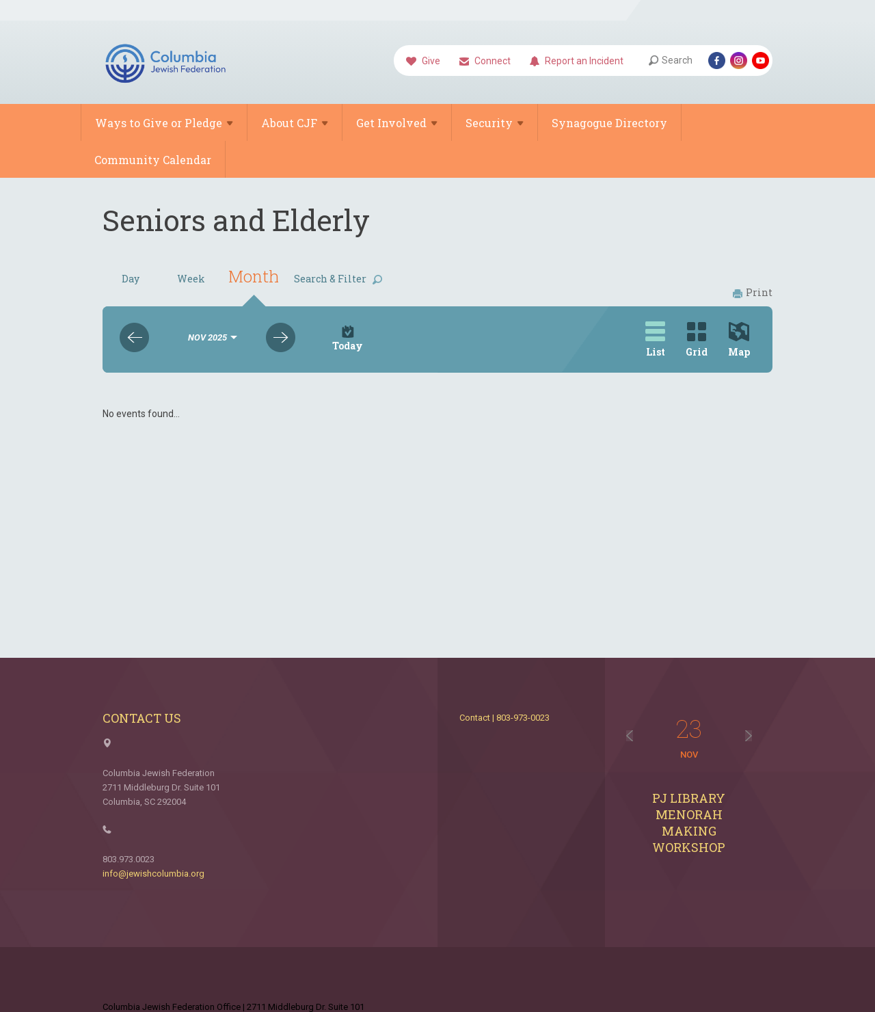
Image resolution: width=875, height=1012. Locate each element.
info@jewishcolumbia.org (153, 873)
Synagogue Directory (609, 123)
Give (423, 61)
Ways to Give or (164, 123)
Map (739, 340)
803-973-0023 (523, 718)
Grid (697, 340)
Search (670, 60)
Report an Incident (576, 61)
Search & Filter (338, 278)
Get (397, 123)
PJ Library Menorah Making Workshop (688, 822)
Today (347, 338)
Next (280, 337)
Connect (485, 61)
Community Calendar (152, 159)
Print (752, 292)
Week (191, 278)
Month (253, 276)
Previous (134, 337)
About (294, 123)
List (655, 339)
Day (130, 278)
